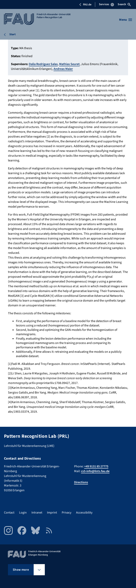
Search (124, 4)
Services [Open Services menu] (106, 4)
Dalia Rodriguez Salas (43, 64)
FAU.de (85, 5)
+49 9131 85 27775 (96, 466)
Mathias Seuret (69, 64)
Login (23, 512)
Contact (9, 512)
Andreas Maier (63, 69)
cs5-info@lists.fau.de (95, 471)
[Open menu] (125, 19)
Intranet (36, 512)
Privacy (66, 512)
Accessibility (84, 512)
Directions (81, 482)
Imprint (52, 512)
